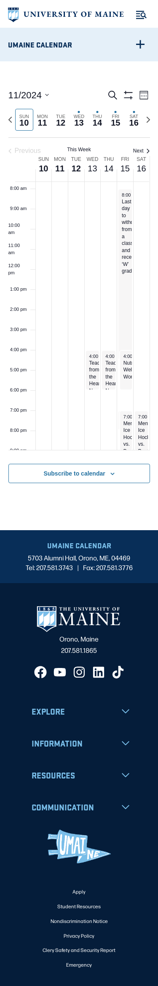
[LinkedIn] (98, 672)
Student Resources (79, 906)
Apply (79, 891)
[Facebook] (40, 672)
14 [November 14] (108, 168)
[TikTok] (118, 672)
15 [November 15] (125, 168)
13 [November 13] (92, 168)
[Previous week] (10, 120)
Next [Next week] (141, 151)
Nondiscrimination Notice (79, 921)
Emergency (79, 964)
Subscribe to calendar (74, 473)
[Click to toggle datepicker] (28, 95)
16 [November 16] (141, 168)
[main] (79, 296)
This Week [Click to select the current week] (79, 150)
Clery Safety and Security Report (79, 950)
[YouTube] (60, 672)
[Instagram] (79, 672)
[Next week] (148, 120)
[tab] (24, 120)
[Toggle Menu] (141, 15)
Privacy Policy (79, 935)
